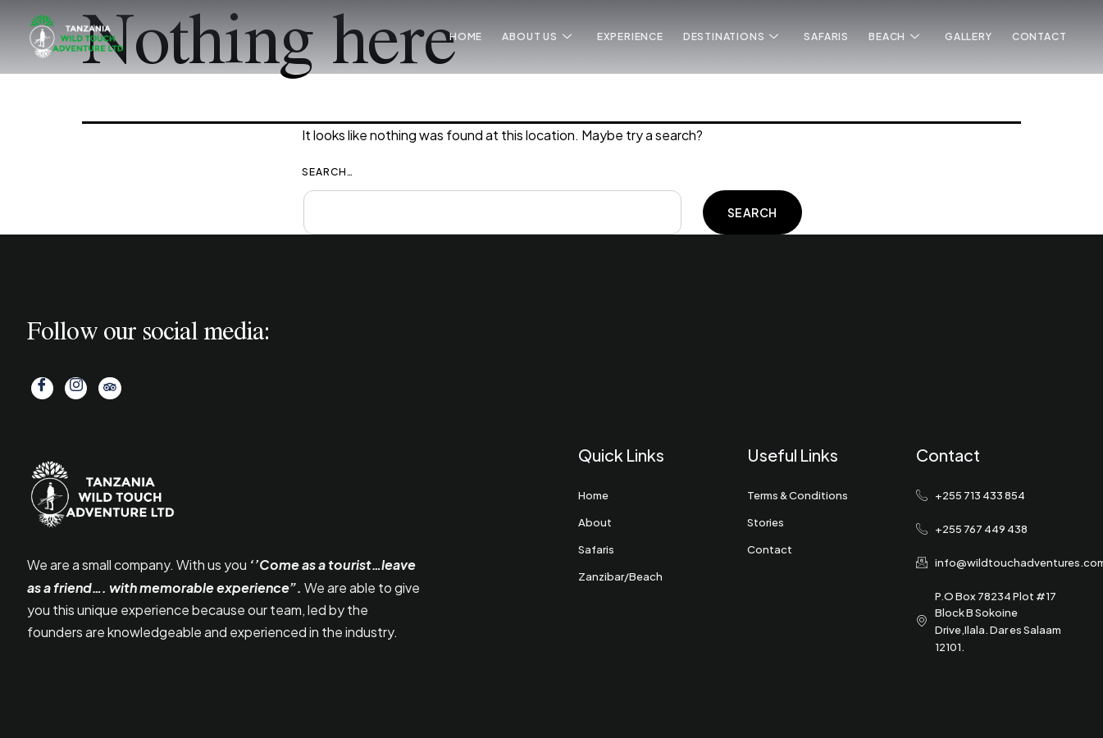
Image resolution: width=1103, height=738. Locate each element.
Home (466, 36)
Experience (630, 36)
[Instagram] (75, 388)
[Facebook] (42, 388)
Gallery (968, 36)
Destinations (731, 37)
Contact (1039, 36)
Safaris (827, 36)
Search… (327, 172)
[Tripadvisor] (109, 388)
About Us (537, 37)
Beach (894, 37)
